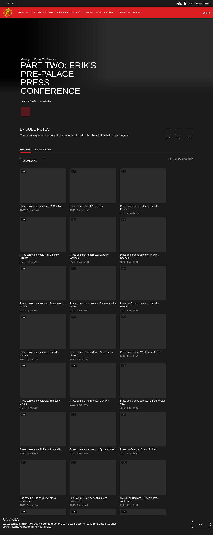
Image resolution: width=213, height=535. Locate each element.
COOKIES (11, 519)
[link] (190, 132)
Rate (178, 138)
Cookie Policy (44, 527)
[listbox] (32, 161)
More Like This (42, 149)
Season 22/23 (31, 161)
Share (190, 138)
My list (167, 138)
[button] (8, 3)
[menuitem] (20, 12)
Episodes (25, 149)
